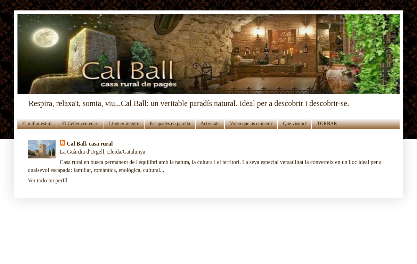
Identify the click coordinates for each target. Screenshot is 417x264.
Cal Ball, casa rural (90, 144)
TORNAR (327, 123)
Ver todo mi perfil (47, 180)
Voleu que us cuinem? (251, 123)
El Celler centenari (80, 123)
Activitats (210, 123)
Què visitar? (294, 123)
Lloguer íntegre (124, 123)
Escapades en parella (169, 123)
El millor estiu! (37, 123)
